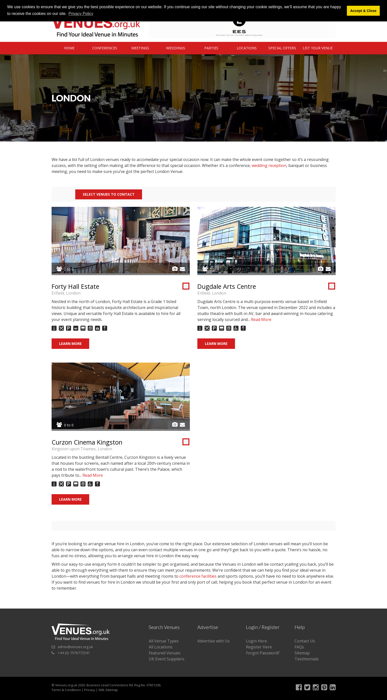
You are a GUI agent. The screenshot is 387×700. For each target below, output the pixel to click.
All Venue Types (164, 641)
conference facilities (198, 576)
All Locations (160, 647)
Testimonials (307, 659)
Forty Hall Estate (75, 286)
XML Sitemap (108, 690)
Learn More (70, 343)
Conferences (104, 48)
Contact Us (305, 641)
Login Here (256, 641)
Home (69, 48)
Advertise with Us (213, 641)
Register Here (259, 647)
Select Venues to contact (109, 194)
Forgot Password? (263, 653)
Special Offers (282, 48)
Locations (247, 48)
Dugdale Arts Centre (226, 286)
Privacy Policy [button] (81, 13)
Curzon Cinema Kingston (87, 442)
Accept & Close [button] (363, 11)
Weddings (175, 48)
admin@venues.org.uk (75, 646)
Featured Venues (164, 653)
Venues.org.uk (66, 685)
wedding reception (269, 165)
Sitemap (302, 653)
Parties (211, 48)
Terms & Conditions (66, 690)
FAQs (299, 647)
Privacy (89, 690)
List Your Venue (318, 48)
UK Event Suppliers (166, 659)
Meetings (140, 48)
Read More (261, 319)
